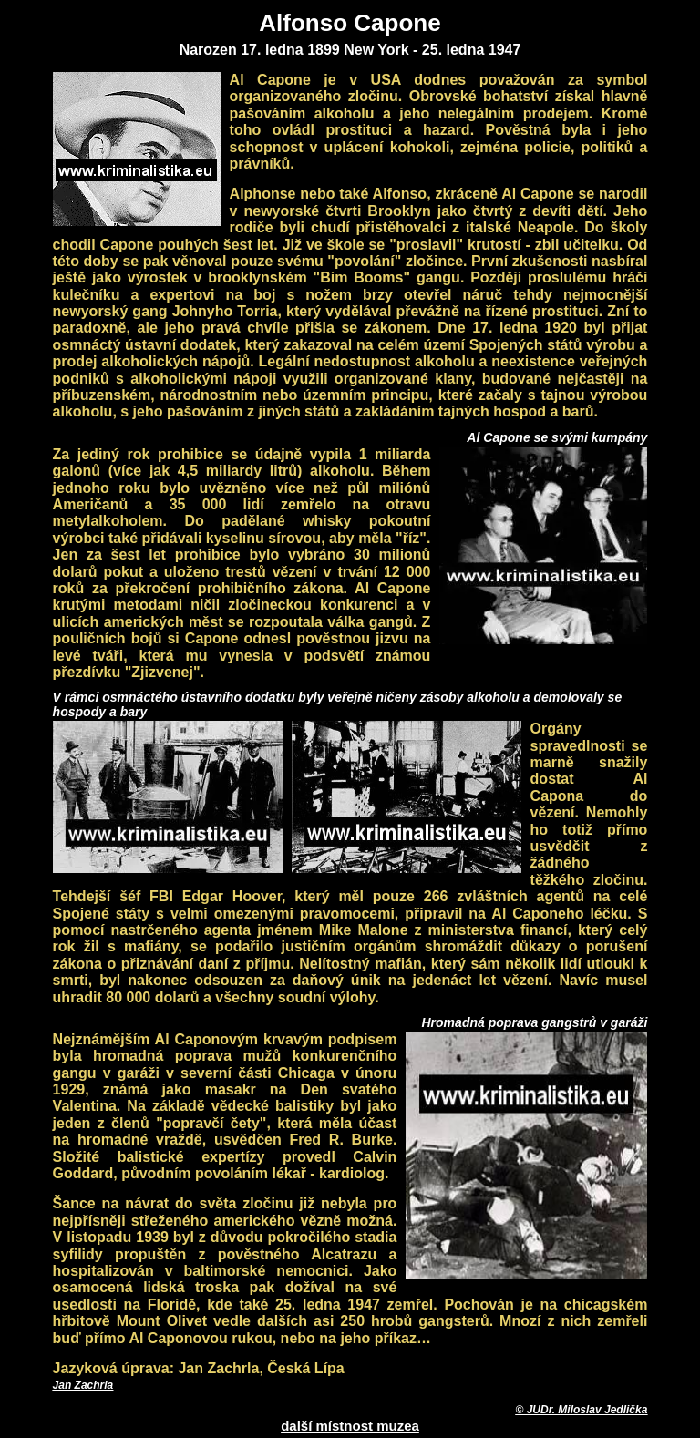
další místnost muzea (350, 1425)
